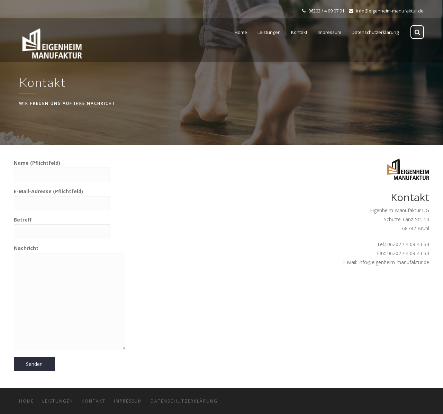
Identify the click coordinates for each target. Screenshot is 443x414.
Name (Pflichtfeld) (62, 169)
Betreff (62, 225)
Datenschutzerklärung (184, 401)
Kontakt (94, 401)
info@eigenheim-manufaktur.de (386, 11)
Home (26, 401)
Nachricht (69, 298)
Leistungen (57, 401)
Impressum (128, 401)
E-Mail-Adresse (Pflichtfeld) (62, 197)
